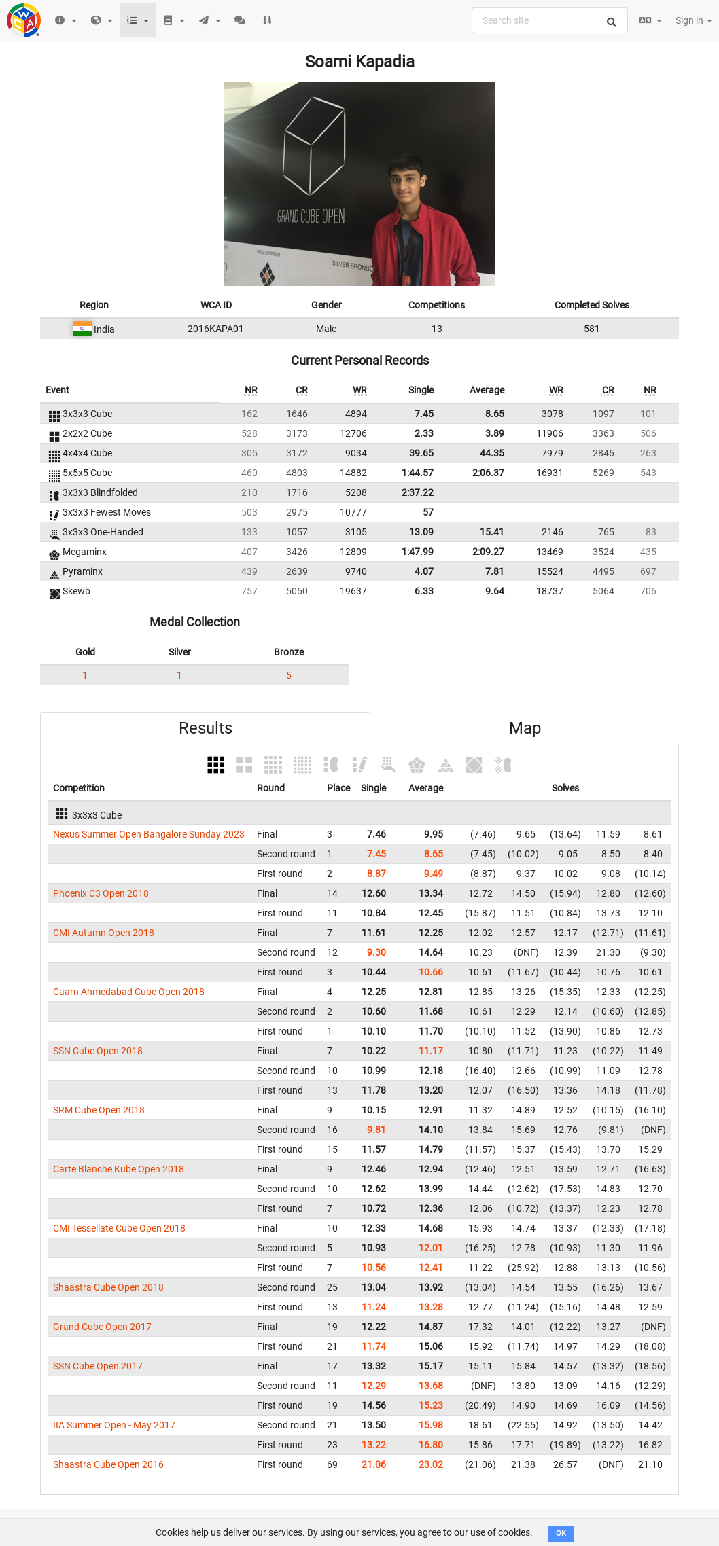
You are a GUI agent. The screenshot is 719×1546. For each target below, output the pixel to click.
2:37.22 (418, 492)
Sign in (694, 20)
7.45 (424, 413)
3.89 (494, 433)
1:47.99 (418, 551)
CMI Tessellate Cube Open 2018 (119, 1228)
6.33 (424, 591)
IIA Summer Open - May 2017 (114, 1425)
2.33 (424, 433)
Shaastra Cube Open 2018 (108, 1287)
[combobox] (550, 20)
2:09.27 (488, 551)
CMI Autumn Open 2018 (103, 932)
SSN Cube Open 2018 (98, 1050)
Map (525, 728)
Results (205, 728)
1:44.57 (418, 472)
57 (428, 512)
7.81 (494, 571)
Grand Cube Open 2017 (102, 1326)
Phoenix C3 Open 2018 (101, 893)
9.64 (494, 591)
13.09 (421, 531)
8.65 (494, 413)
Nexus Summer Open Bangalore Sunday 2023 (149, 834)
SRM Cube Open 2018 (99, 1109)
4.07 (424, 571)
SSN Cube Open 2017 (98, 1366)
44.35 (492, 453)
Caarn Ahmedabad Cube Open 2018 (129, 991)
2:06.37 (488, 472)
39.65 (421, 453)
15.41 (492, 531)
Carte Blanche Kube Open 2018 (118, 1169)
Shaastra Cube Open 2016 (108, 1464)
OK (561, 1533)
